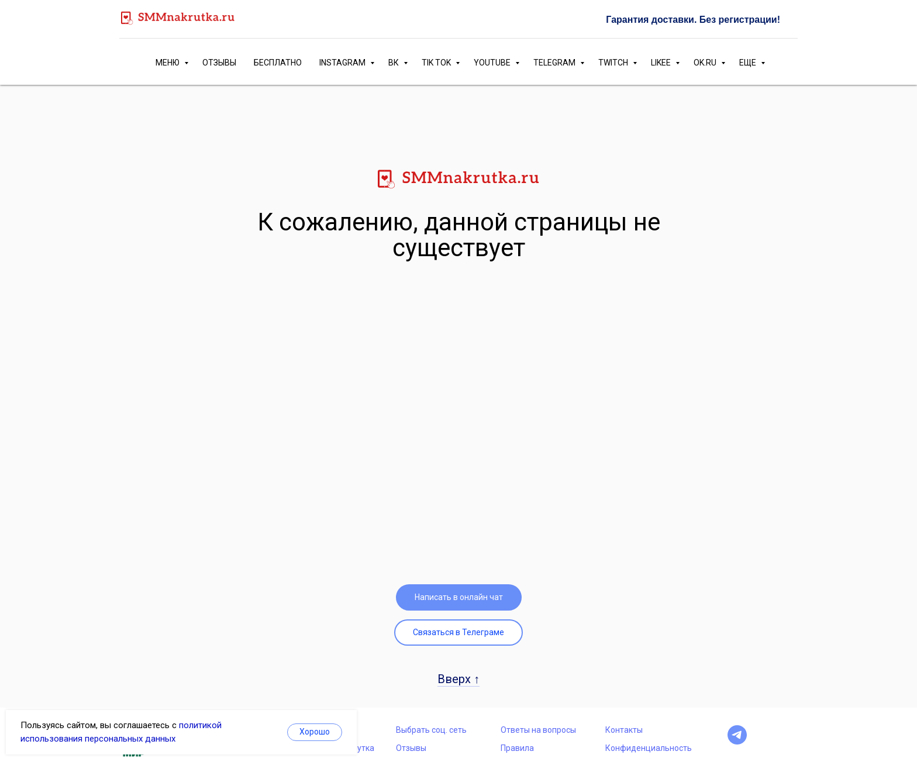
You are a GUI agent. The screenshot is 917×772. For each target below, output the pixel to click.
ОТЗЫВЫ (219, 62)
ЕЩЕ (748, 62)
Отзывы (411, 748)
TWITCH (614, 62)
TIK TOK (437, 62)
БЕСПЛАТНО (278, 62)
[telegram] (737, 741)
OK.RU (706, 62)
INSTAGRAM (343, 62)
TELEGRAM (555, 62)
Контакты (624, 730)
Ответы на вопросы (538, 730)
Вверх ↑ (458, 679)
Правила (517, 748)
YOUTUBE (493, 62)
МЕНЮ (168, 62)
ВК (394, 62)
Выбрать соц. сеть (431, 730)
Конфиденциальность (648, 748)
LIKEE (662, 62)
